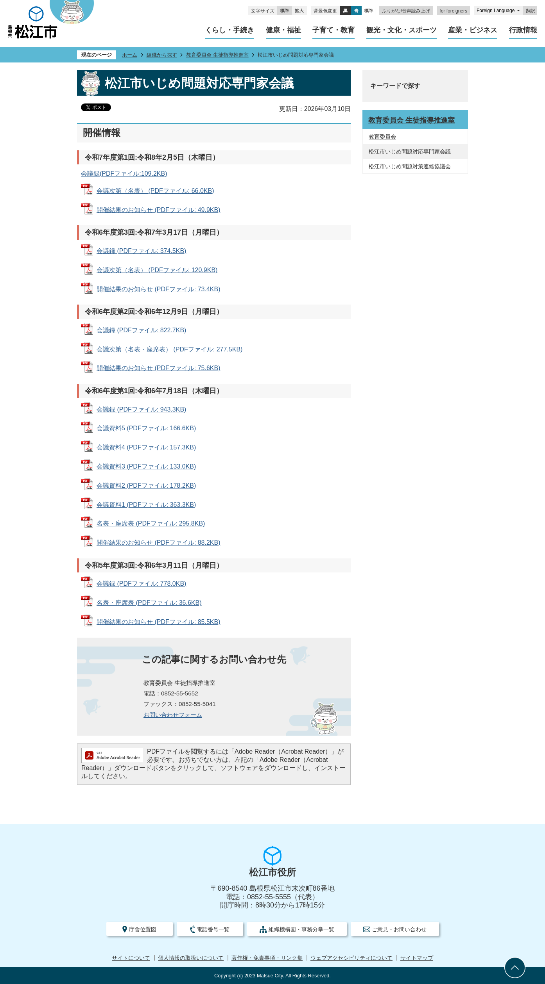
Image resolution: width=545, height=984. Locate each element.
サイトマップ (416, 958)
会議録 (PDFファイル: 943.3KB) (141, 409)
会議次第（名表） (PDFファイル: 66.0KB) (155, 190)
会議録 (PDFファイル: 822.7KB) (141, 330)
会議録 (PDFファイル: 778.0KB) (141, 583)
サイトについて (131, 958)
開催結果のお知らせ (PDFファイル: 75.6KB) (158, 368)
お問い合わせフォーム (172, 714)
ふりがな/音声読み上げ (406, 11)
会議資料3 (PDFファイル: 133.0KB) (146, 466)
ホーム (129, 55)
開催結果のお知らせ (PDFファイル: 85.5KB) (158, 622)
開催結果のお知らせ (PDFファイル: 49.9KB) (158, 210)
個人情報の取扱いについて (191, 958)
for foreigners (453, 11)
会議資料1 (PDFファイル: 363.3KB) (146, 504)
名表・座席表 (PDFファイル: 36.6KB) (149, 602)
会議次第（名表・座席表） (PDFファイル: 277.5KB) (169, 349)
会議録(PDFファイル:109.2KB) (124, 173)
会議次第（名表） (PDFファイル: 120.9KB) (157, 270)
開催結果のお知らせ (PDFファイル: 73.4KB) (158, 289)
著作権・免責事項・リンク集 (267, 958)
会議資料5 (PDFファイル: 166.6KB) (146, 428)
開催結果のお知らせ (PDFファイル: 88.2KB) (158, 542)
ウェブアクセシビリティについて (351, 958)
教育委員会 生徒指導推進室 (217, 55)
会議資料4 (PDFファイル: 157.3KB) (146, 447)
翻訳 (530, 11)
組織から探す (162, 55)
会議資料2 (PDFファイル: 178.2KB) (146, 485)
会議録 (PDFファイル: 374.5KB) (141, 251)
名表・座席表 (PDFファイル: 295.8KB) (151, 523)
